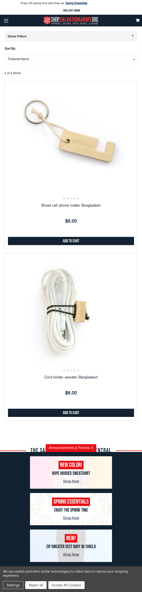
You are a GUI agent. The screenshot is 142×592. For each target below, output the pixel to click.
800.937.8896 (71, 11)
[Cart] (137, 20)
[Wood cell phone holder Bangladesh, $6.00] (71, 137)
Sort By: (10, 49)
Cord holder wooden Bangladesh (71, 378)
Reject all (36, 585)
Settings (13, 585)
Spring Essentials (76, 3)
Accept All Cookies (66, 585)
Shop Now (71, 481)
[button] (71, 36)
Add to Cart (71, 241)
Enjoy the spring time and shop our (54, 3)
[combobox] (71, 59)
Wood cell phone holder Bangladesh (71, 206)
